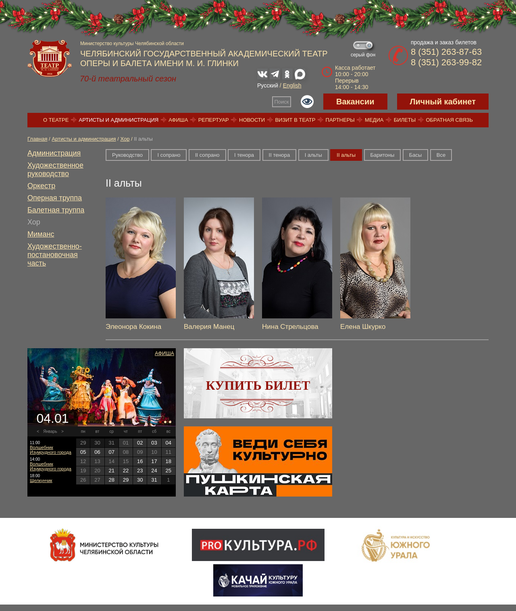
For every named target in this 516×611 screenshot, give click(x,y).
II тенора (279, 155)
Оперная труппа (54, 198)
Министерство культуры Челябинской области (132, 43)
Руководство (127, 155)
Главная (37, 139)
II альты (346, 155)
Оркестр (41, 186)
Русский (267, 85)
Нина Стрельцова (290, 326)
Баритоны (382, 155)
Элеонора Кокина (133, 326)
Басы (415, 155)
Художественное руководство (55, 169)
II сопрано (207, 155)
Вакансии (355, 101)
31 (154, 480)
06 (97, 452)
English (292, 85)
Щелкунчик (41, 480)
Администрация (54, 153)
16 (140, 461)
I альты (313, 155)
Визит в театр (295, 120)
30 (140, 480)
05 (83, 452)
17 (154, 461)
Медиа (374, 120)
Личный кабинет (443, 101)
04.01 (52, 418)
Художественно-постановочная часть (54, 254)
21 (111, 471)
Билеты (405, 120)
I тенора (244, 155)
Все (441, 155)
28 (111, 480)
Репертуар (213, 120)
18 (168, 461)
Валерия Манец (209, 326)
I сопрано (168, 155)
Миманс (40, 234)
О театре (56, 120)
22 (126, 471)
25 (168, 471)
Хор (124, 139)
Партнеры (340, 120)
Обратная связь (449, 120)
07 (111, 452)
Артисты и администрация (119, 120)
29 (126, 480)
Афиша (178, 120)
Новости (252, 120)
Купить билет (258, 385)
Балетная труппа (55, 210)
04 (168, 443)
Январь (50, 431)
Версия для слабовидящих (307, 101)
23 (140, 471)
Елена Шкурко (362, 326)
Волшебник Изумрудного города (50, 450)
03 (154, 443)
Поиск (282, 102)
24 (154, 471)
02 (140, 443)
